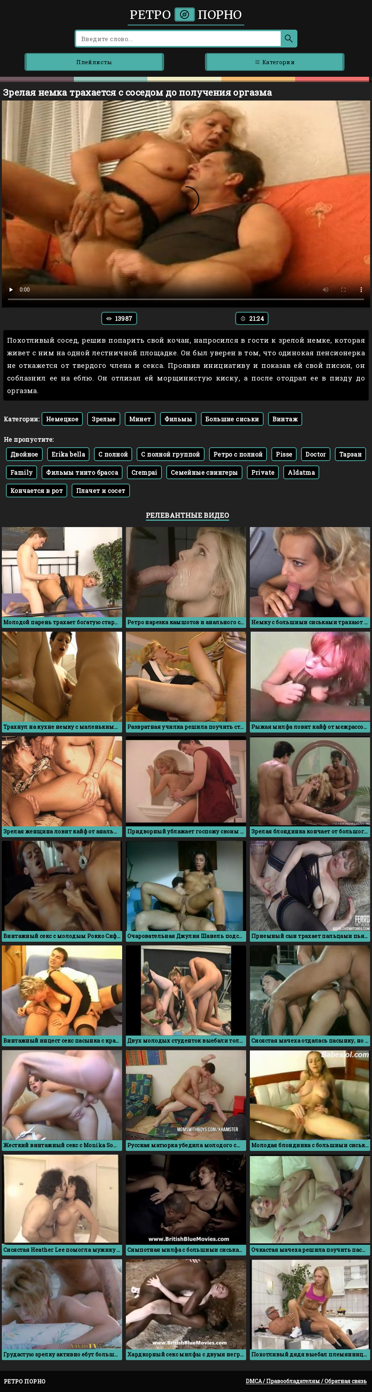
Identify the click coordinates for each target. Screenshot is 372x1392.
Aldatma (301, 472)
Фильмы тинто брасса (82, 472)
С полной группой (170, 454)
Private (263, 472)
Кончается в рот (36, 490)
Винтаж (285, 419)
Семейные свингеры (204, 472)
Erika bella (68, 454)
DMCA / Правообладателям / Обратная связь (306, 1381)
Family (21, 472)
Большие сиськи (232, 419)
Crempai (144, 472)
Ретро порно (186, 14)
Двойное (24, 454)
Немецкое (62, 419)
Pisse (284, 454)
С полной (113, 454)
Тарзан (350, 454)
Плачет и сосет (100, 490)
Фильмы (178, 419)
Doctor (316, 454)
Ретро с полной (238, 454)
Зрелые (103, 419)
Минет (140, 419)
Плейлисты (94, 62)
